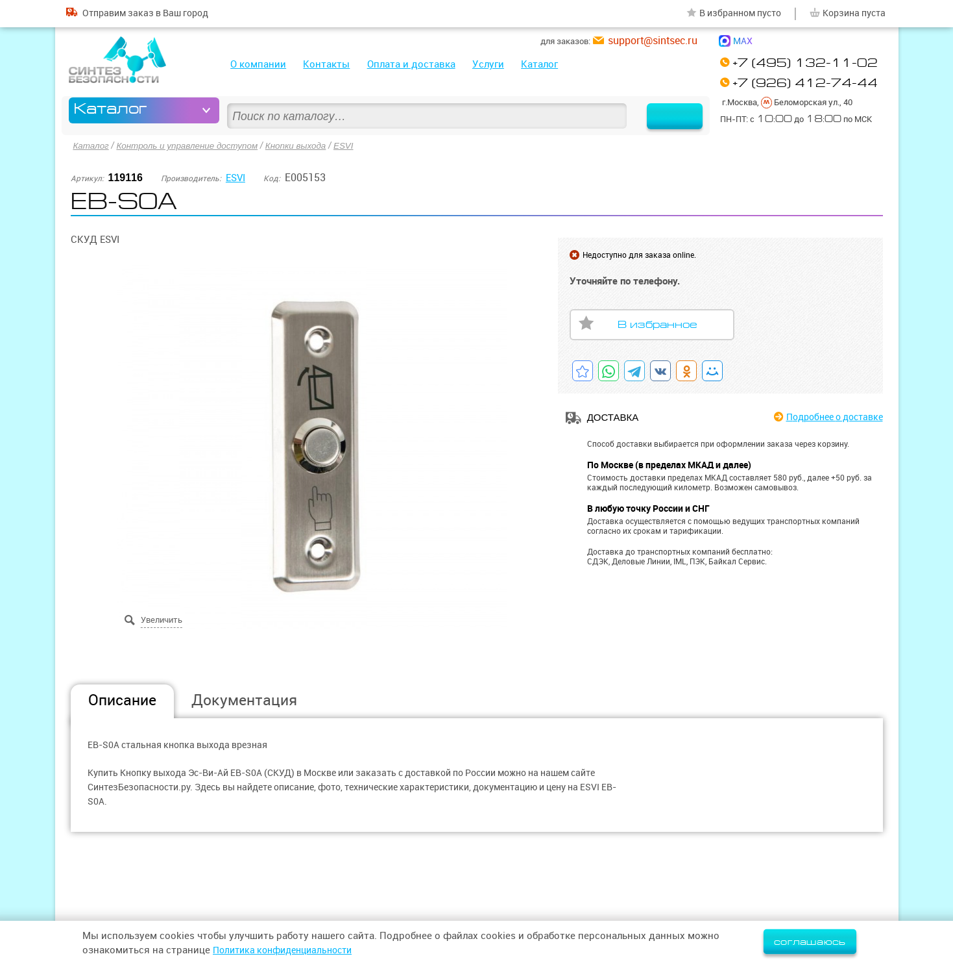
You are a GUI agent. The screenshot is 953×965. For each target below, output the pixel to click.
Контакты (326, 64)
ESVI (354, 145)
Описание (122, 699)
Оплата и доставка (411, 64)
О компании (258, 64)
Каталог (539, 64)
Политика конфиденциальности (289, 950)
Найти (666, 110)
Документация (244, 699)
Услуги (488, 64)
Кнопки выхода (305, 145)
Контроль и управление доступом (191, 145)
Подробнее (829, 416)
